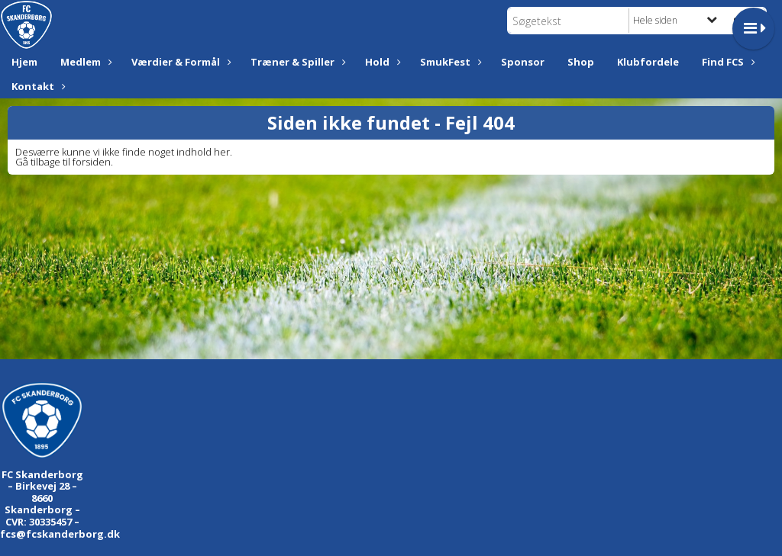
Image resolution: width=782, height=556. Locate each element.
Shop (580, 62)
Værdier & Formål (179, 62)
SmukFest (449, 62)
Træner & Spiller (296, 62)
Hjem (24, 62)
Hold (381, 62)
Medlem (84, 62)
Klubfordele (648, 62)
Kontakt (36, 86)
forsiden (92, 162)
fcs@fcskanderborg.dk (60, 534)
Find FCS (726, 62)
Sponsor (522, 62)
